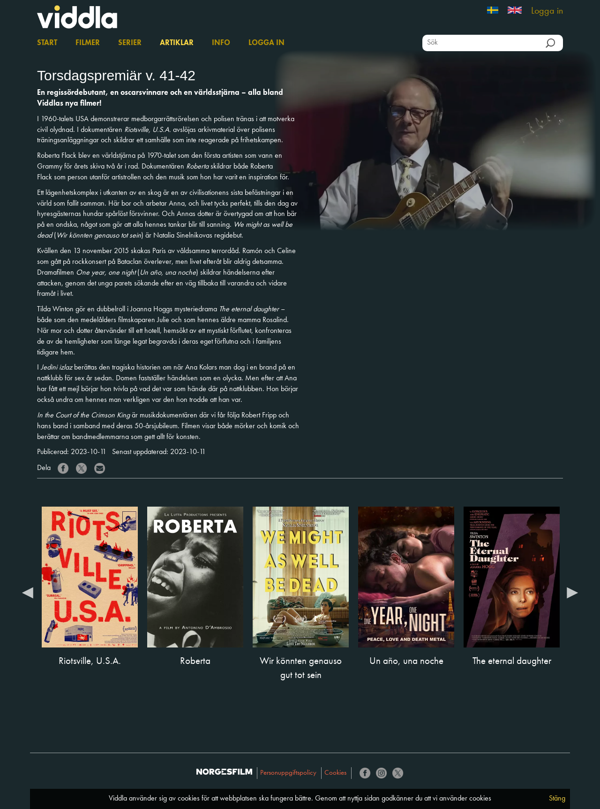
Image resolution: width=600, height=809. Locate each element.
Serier (130, 43)
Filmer (87, 43)
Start (47, 43)
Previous (27, 592)
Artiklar (177, 43)
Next (572, 592)
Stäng (557, 798)
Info (221, 43)
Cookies (335, 773)
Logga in (547, 11)
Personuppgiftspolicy (288, 773)
